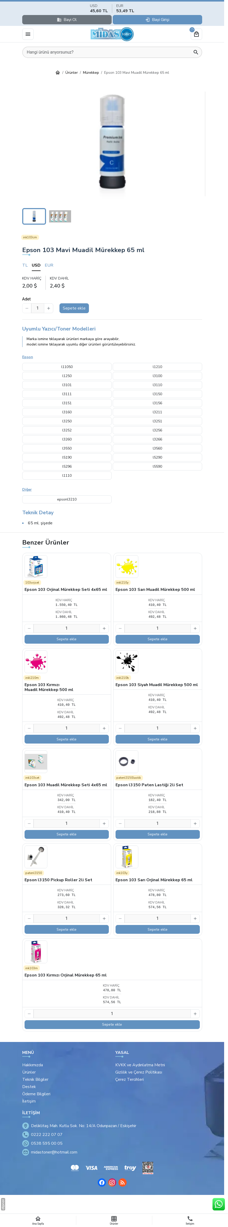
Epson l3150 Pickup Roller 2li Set (58, 880)
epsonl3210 (67, 499)
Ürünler (29, 1072)
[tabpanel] (112, 282)
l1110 (67, 475)
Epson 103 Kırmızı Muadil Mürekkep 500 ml (49, 687)
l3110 (157, 385)
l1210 (157, 366)
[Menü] (28, 34)
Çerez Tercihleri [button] (129, 1079)
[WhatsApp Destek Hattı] (218, 1204)
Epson (27, 357)
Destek (29, 1087)
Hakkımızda (32, 1065)
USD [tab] (36, 265)
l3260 (67, 439)
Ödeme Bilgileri (36, 1094)
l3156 (157, 403)
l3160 (67, 412)
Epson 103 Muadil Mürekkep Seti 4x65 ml (66, 785)
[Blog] (122, 1182)
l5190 (67, 457)
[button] (112, 144)
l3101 (67, 385)
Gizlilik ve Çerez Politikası (138, 1072)
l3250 (67, 421)
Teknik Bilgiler (35, 1079)
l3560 (157, 448)
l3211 (157, 412)
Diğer (27, 489)
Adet (26, 299)
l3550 (67, 448)
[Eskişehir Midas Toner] (112, 34)
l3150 (157, 394)
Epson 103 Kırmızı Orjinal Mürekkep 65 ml (66, 975)
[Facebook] (102, 1182)
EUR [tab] (49, 265)
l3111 (67, 394)
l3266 (157, 439)
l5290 (157, 457)
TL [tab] (25, 265)
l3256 (157, 430)
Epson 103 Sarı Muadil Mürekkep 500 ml (155, 589)
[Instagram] (112, 1182)
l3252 (67, 430)
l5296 (67, 466)
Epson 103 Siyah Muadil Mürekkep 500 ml (157, 685)
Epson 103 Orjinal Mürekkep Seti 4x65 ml (66, 589)
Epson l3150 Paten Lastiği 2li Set (149, 785)
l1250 (67, 375)
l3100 (157, 375)
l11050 (67, 366)
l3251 (157, 421)
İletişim (29, 1101)
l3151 (67, 403)
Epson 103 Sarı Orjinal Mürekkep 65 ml (154, 880)
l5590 (157, 466)
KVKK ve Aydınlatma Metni (140, 1065)
